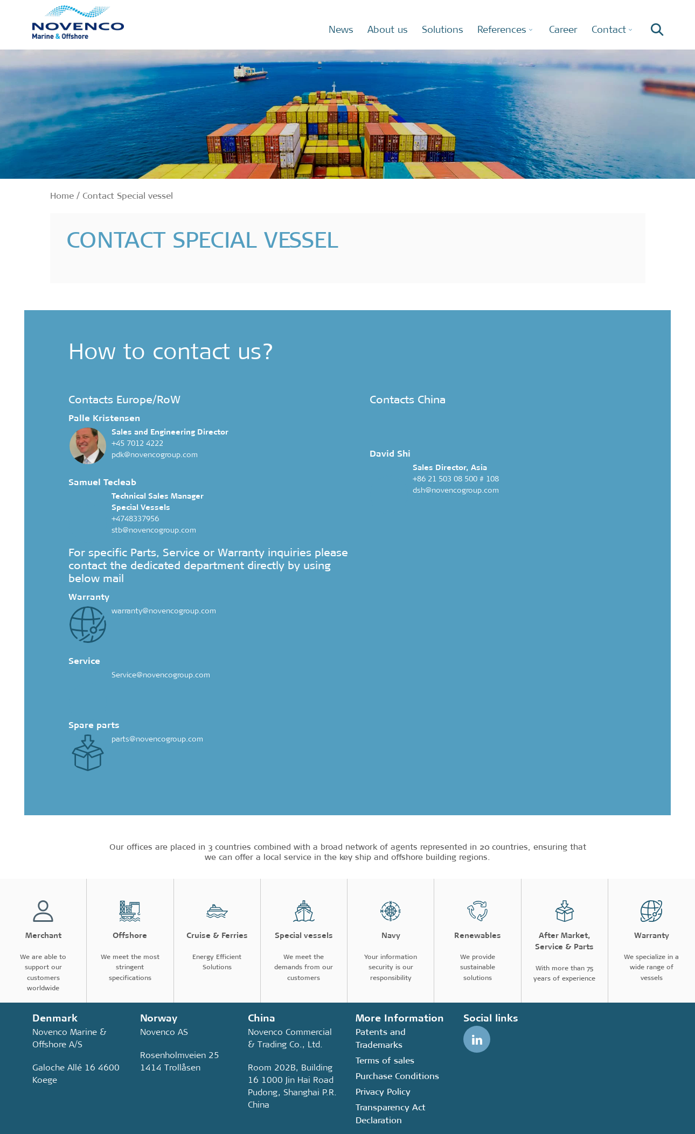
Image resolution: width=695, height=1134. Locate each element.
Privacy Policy (383, 1092)
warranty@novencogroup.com (164, 610)
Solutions (442, 29)
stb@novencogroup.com (154, 530)
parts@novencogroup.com (157, 738)
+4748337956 (135, 518)
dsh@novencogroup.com (456, 490)
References (501, 29)
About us (387, 29)
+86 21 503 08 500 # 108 (456, 478)
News (341, 29)
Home (62, 196)
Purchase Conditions (397, 1076)
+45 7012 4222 (137, 443)
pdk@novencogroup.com (155, 454)
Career (563, 29)
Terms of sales (385, 1060)
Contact (609, 29)
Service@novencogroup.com (161, 674)
